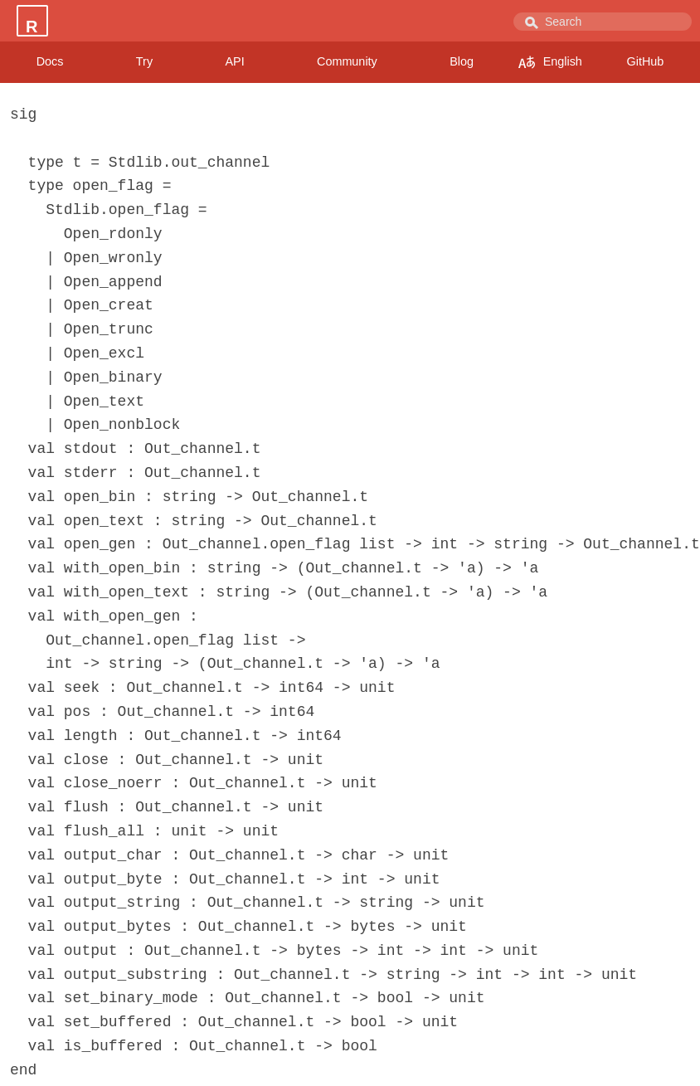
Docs (50, 61)
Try (144, 61)
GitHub (645, 61)
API (234, 61)
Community (347, 61)
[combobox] (602, 21)
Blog (462, 61)
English (550, 62)
